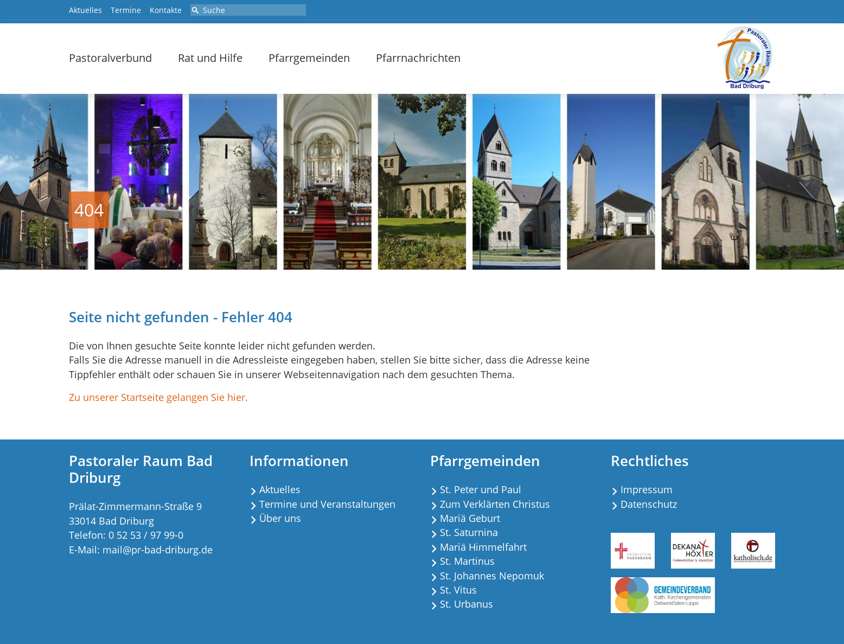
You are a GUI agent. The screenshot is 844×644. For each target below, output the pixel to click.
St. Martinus (467, 561)
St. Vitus (458, 589)
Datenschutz (649, 504)
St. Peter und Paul (480, 489)
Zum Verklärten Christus (495, 504)
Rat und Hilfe (210, 57)
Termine (126, 10)
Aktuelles (85, 10)
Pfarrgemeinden (309, 57)
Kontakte (166, 10)
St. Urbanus (466, 603)
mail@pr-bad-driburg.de (158, 549)
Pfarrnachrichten (418, 57)
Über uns (280, 518)
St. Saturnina (469, 532)
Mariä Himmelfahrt (483, 546)
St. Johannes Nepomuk (492, 575)
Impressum (647, 489)
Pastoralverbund (110, 57)
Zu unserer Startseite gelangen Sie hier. (158, 397)
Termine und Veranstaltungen (327, 504)
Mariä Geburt (470, 518)
